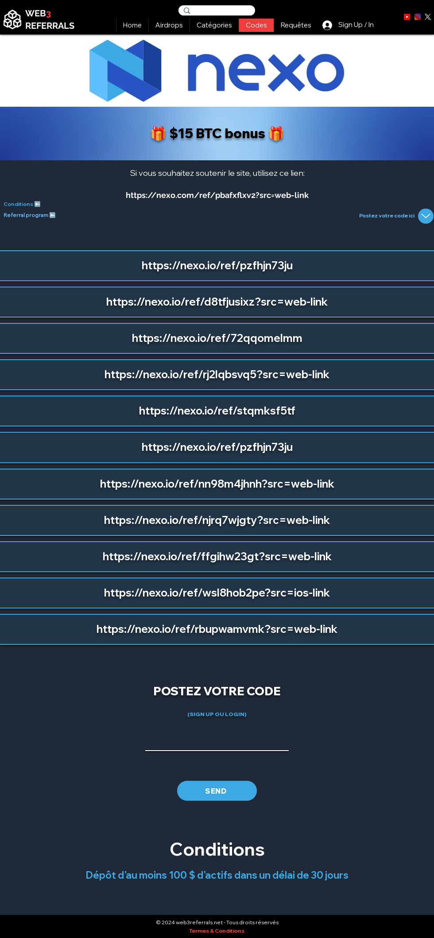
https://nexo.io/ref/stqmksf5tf (217, 410)
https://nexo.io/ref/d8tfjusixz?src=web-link (217, 301)
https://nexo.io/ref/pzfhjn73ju (217, 265)
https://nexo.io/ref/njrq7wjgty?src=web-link (217, 520)
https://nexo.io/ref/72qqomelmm (217, 338)
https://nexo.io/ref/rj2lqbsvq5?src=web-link (217, 374)
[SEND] (217, 791)
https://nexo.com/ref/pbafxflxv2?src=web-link (217, 195)
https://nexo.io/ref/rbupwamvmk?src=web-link (217, 629)
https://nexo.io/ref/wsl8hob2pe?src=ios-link (217, 592)
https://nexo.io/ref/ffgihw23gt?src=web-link (217, 556)
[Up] (426, 216)
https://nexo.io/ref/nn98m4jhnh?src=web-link (217, 483)
